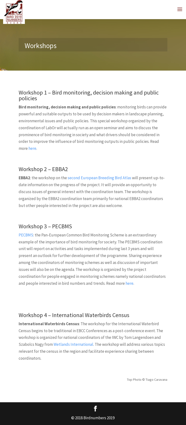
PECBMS (26, 235)
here (32, 148)
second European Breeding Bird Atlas (99, 177)
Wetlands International (73, 344)
